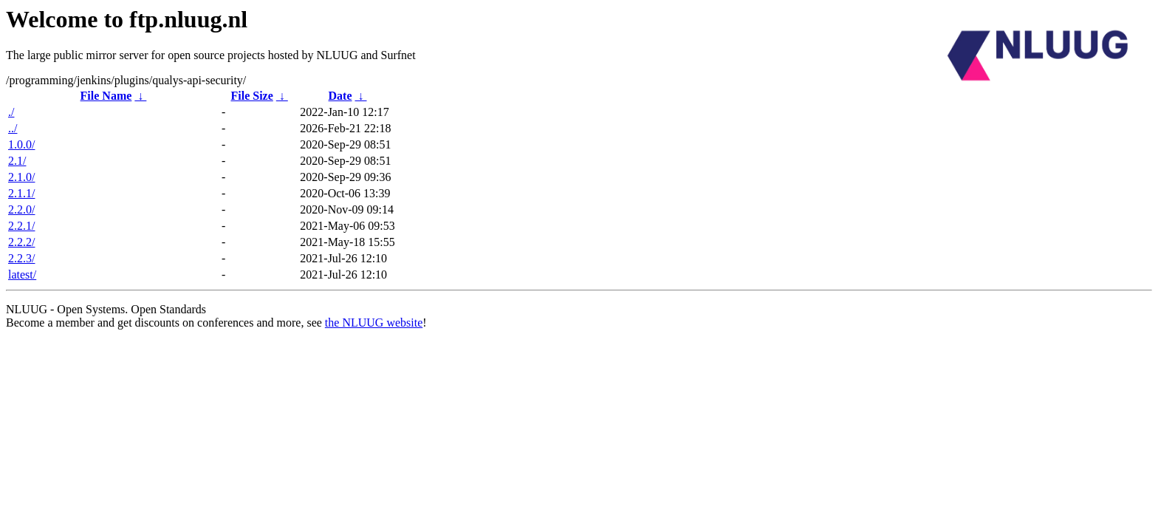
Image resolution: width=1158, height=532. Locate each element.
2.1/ (17, 160)
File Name (106, 95)
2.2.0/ (21, 209)
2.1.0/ (21, 177)
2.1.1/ (21, 193)
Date (340, 95)
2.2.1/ (21, 225)
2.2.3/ (21, 258)
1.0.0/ (21, 144)
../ (12, 128)
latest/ (22, 274)
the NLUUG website (373, 322)
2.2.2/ (21, 242)
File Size (251, 95)
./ (11, 112)
